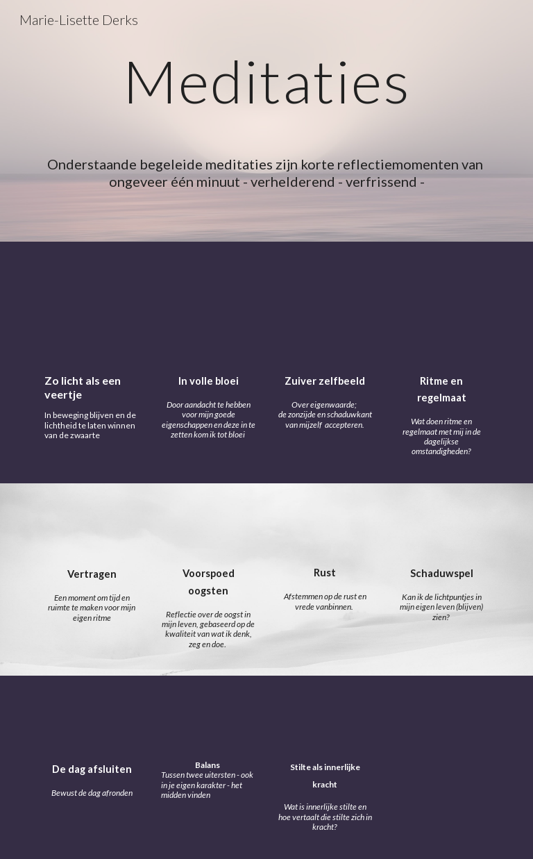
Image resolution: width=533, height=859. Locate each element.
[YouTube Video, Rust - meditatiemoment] (324, 528)
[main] (266, 94)
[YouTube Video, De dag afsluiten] (91, 721)
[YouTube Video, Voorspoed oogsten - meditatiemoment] (207, 528)
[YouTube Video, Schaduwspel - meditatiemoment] (441, 528)
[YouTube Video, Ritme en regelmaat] (441, 310)
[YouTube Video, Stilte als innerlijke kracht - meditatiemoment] (324, 720)
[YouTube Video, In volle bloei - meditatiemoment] (207, 310)
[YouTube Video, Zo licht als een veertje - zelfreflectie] (91, 311)
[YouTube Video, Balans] (207, 721)
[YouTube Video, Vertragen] (91, 528)
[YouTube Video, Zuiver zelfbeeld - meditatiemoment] (324, 310)
